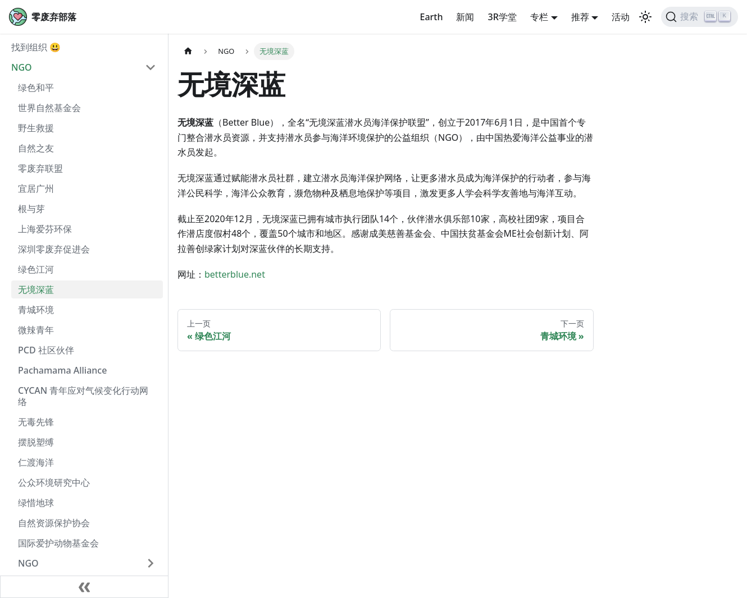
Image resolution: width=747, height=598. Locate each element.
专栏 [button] (539, 17)
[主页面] (188, 51)
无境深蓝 (36, 289)
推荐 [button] (580, 17)
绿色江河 (36, 269)
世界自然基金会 (49, 108)
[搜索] (699, 17)
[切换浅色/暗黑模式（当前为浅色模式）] (645, 17)
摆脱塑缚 (36, 442)
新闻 (465, 17)
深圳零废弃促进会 (54, 249)
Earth (431, 17)
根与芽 (31, 209)
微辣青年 (36, 330)
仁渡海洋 (36, 462)
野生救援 (36, 128)
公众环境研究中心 (54, 482)
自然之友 (36, 148)
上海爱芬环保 (45, 229)
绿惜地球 (36, 502)
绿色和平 (36, 87)
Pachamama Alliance (62, 370)
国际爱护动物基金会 (58, 543)
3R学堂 (502, 17)
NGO (21, 67)
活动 (621, 17)
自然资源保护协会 (54, 523)
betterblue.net (234, 274)
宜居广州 (36, 188)
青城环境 (36, 309)
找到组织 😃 (36, 47)
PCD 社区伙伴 (46, 350)
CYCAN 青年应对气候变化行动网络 (83, 396)
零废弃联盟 (40, 168)
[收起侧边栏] (84, 587)
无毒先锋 (36, 422)
